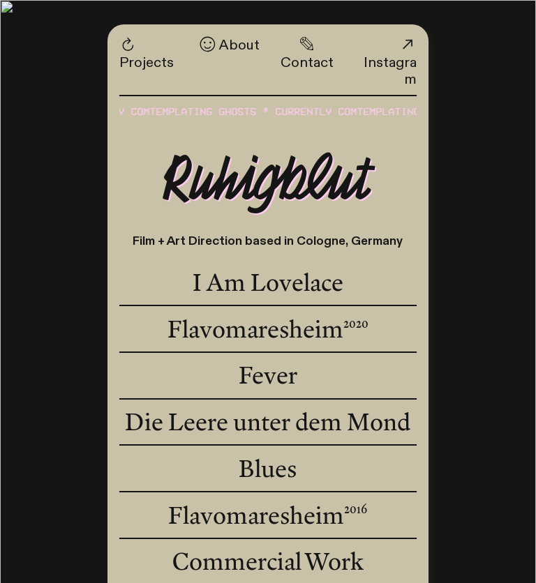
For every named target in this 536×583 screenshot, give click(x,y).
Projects (146, 53)
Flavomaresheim (268, 329)
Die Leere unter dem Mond (267, 422)
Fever (268, 374)
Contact (307, 53)
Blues (268, 468)
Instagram (390, 62)
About (229, 45)
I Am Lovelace (268, 282)
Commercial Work (268, 561)
